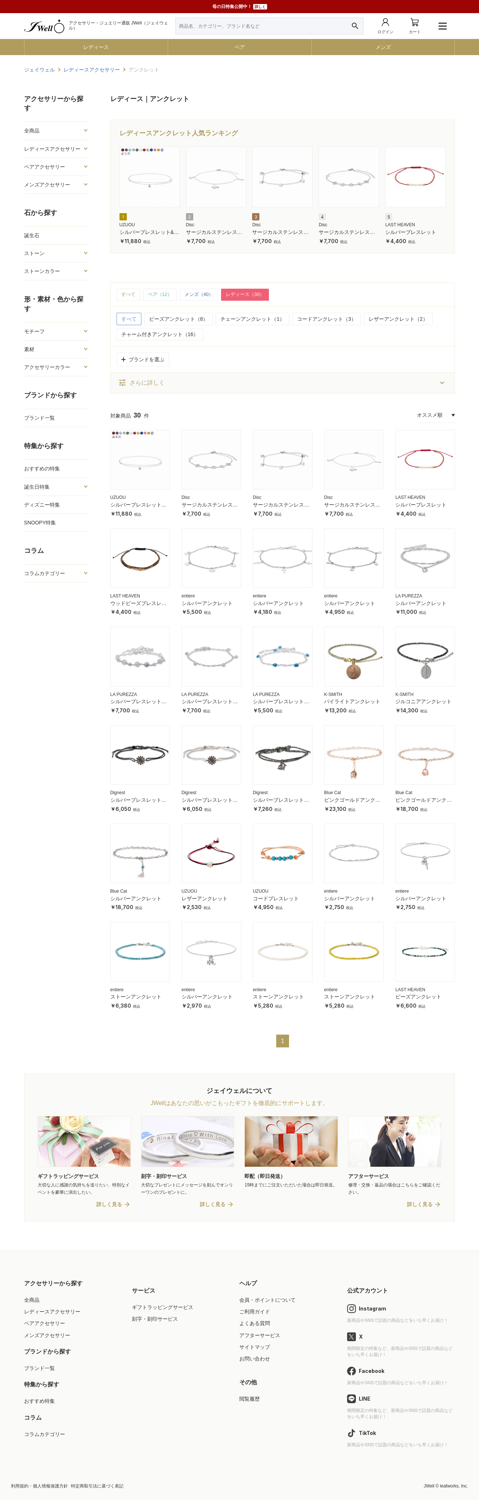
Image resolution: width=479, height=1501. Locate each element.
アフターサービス (259, 1336)
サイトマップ (254, 1348)
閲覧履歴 (249, 1400)
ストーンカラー (42, 271)
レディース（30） (252, 295)
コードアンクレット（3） (326, 319)
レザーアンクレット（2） (398, 319)
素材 (29, 349)
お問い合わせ (254, 1360)
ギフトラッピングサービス (162, 1308)
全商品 (31, 131)
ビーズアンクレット (418, 997)
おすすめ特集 (39, 1402)
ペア (240, 47)
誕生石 (31, 235)
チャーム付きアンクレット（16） (160, 335)
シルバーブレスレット (410, 232)
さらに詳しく (141, 383)
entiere (188, 596)
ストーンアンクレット (135, 997)
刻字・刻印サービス (155, 1320)
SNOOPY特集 (40, 523)
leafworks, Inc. (454, 1487)
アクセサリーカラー (47, 367)
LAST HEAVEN (400, 224)
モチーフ (34, 331)
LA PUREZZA (408, 596)
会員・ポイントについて (267, 1301)
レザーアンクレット (205, 899)
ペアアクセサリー (44, 167)
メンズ (383, 47)
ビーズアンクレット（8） (178, 319)
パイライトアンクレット (352, 702)
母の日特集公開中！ (239, 6)
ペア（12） (162, 295)
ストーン (34, 253)
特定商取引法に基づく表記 (97, 1487)
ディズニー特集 (42, 505)
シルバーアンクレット (207, 604)
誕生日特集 (37, 487)
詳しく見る (109, 1205)
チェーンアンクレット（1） (252, 319)
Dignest (117, 793)
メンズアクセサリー (47, 185)
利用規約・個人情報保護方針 (39, 1487)
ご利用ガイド (254, 1313)
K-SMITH (333, 694)
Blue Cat (332, 793)
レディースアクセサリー (52, 149)
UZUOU (127, 224)
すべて (129, 295)
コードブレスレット (276, 899)
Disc (190, 224)
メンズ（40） (203, 295)
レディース (96, 47)
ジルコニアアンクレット (423, 702)
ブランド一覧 (39, 418)
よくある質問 (254, 1325)
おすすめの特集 (42, 469)
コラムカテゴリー (44, 573)
